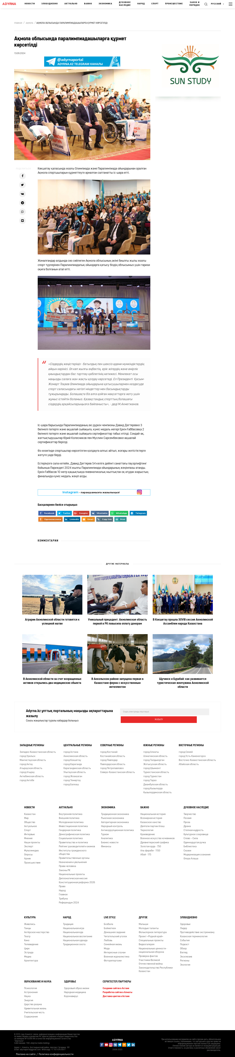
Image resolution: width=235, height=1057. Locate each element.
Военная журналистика (116, 954)
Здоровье (185, 921)
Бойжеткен (110, 926)
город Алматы (151, 749)
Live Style (110, 915)
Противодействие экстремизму (197, 930)
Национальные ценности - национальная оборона (153, 948)
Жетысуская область (155, 762)
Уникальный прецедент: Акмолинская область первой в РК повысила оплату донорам (117, 621)
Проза (187, 820)
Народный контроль (112, 824)
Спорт (155, 4)
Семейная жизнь (113, 942)
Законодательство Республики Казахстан (156, 967)
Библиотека (190, 844)
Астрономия (31, 990)
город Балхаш (71, 782)
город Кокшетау (72, 757)
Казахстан (30, 811)
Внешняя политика (69, 815)
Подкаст (184, 942)
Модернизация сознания (197, 852)
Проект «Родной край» (151, 934)
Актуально (71, 4)
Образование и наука (37, 979)
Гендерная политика (70, 828)
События (185, 938)
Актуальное (30, 824)
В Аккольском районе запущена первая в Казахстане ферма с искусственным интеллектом (117, 683)
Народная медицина (75, 990)
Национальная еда (73, 930)
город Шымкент (152, 766)
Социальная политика (71, 836)
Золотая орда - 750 (150, 844)
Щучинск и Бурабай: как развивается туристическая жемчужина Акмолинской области (183, 683)
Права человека (67, 863)
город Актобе (27, 778)
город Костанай (108, 749)
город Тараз (149, 778)
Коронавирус (71, 994)
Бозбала (108, 921)
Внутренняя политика (70, 811)
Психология (30, 986)
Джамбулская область (155, 782)
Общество (29, 820)
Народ (141, 4)
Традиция (68, 921)
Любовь (108, 938)
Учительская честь (34, 1010)
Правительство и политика (73, 840)
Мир (26, 815)
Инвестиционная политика (73, 824)
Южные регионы (153, 743)
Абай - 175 (145, 852)
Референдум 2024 (69, 900)
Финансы (106, 844)
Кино (26, 938)
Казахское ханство (150, 820)
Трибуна (63, 896)
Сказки (187, 848)
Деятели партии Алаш (152, 824)
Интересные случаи (115, 950)
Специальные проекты (151, 938)
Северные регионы (112, 743)
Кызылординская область (157, 790)
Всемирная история (151, 815)
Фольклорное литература (153, 930)
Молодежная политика (71, 820)
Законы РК (64, 868)
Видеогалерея (146, 942)
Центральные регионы (78, 743)
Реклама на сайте (26, 1052)
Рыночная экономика (112, 815)
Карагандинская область (77, 766)
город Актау (26, 762)
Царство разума (33, 1002)
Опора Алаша (191, 856)
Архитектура (31, 958)
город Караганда (73, 762)
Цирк (27, 946)
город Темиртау (72, 778)
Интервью (29, 832)
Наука (27, 994)
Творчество (190, 811)
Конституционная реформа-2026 (77, 880)
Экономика (105, 4)
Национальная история (153, 811)
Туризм (105, 832)
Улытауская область (75, 770)
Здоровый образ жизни (76, 986)
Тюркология (146, 828)
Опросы (28, 852)
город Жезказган (73, 774)
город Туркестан (152, 774)
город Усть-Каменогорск (192, 753)
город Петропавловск (112, 766)
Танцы (27, 926)
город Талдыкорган (153, 757)
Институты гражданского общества (72, 850)
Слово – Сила (191, 836)
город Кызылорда (153, 786)
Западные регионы (32, 743)
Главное (63, 892)
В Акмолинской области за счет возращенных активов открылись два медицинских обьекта (52, 681)
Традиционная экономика (115, 811)
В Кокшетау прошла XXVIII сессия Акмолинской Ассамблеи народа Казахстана (183, 621)
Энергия (28, 998)
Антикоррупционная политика (117, 828)
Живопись (29, 921)
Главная (18, 23)
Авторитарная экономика (115, 820)
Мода (107, 946)
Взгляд (183, 950)
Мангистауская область (33, 757)
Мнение (28, 836)
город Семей (186, 749)
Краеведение (147, 832)
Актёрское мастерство (36, 930)
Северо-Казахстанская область (117, 770)
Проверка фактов (148, 953)
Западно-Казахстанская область (38, 749)
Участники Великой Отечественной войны (151, 959)
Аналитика (107, 836)
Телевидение (31, 942)
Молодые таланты (149, 926)
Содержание (31, 1014)
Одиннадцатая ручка (195, 840)
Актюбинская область (32, 774)
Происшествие (174, 4)
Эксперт (28, 844)
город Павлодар (109, 757)
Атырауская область (31, 766)
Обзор (183, 946)
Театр (27, 934)
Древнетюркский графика (154, 840)
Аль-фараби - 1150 (150, 848)
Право (62, 884)
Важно (88, 4)
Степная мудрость (193, 828)
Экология (185, 962)
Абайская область (189, 762)
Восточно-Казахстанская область (197, 757)
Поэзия (187, 815)
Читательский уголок (115, 934)
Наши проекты (32, 840)
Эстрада (28, 950)
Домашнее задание (114, 930)
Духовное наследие (125, 3)
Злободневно (50, 4)
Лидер (183, 926)
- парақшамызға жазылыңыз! (91, 492)
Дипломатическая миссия (73, 876)
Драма (187, 824)
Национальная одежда (75, 938)
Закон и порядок (195, 3)
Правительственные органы (74, 855)
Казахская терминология (193, 934)
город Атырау (27, 770)
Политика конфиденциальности (56, 1052)
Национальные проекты (72, 872)
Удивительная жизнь (35, 1006)
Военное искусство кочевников (157, 836)
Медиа (27, 954)
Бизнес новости (109, 840)
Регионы (184, 958)
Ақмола (29, 23)
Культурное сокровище (196, 832)
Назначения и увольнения (73, 859)
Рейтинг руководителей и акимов (77, 844)
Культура (30, 915)
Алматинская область (155, 753)
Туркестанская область (156, 770)
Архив (27, 856)
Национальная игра (73, 926)
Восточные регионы (191, 743)
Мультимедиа (31, 848)
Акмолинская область (75, 753)
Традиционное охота (74, 942)
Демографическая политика (74, 832)
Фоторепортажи (113, 958)
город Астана (71, 749)
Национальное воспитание (77, 934)
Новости (30, 4)
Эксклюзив (186, 954)
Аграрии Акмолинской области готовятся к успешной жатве (52, 621)
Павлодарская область (112, 762)
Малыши (143, 921)
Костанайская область (112, 753)
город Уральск (27, 753)
